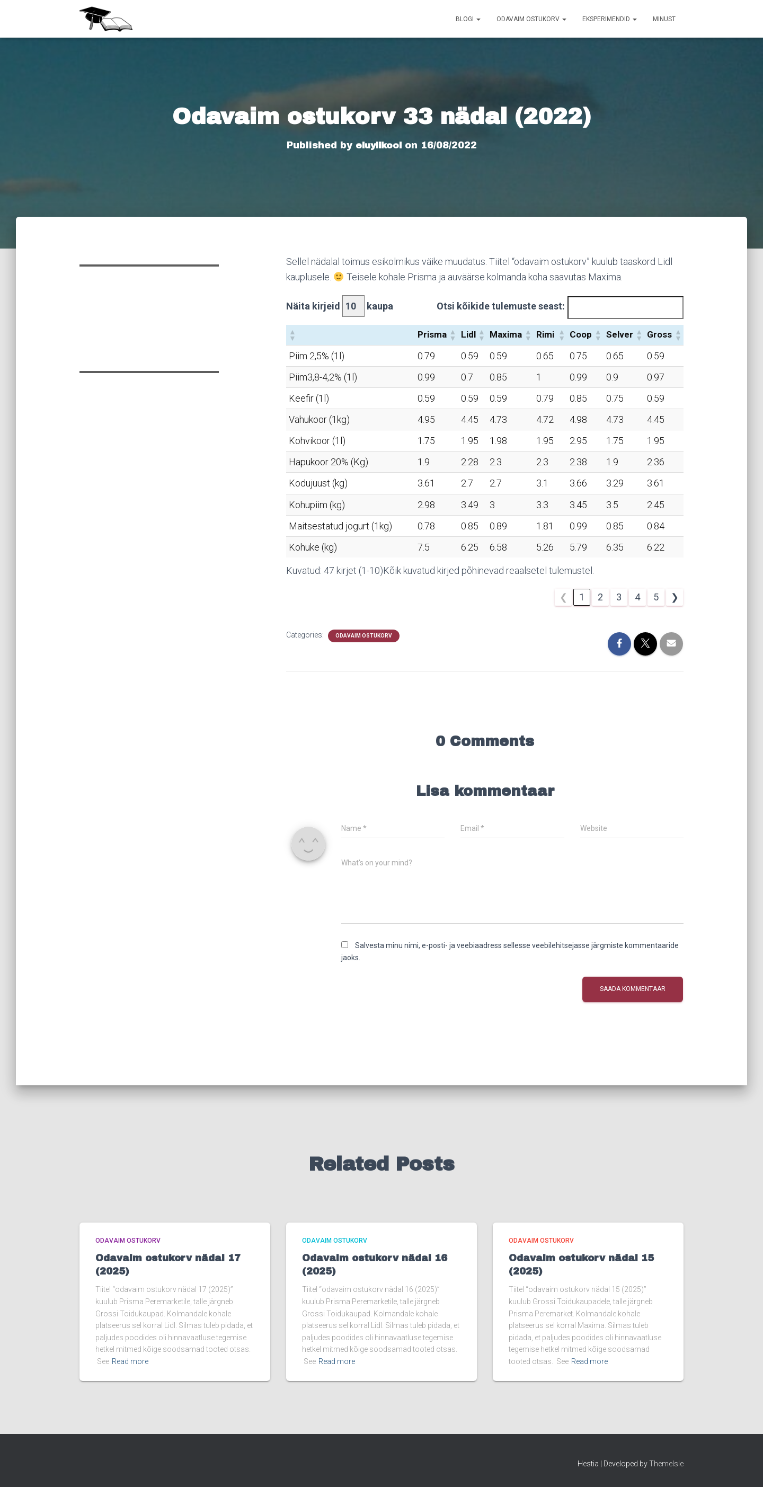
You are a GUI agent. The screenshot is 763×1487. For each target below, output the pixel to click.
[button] (292, 335)
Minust (664, 19)
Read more (130, 1361)
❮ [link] (563, 597)
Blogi (468, 19)
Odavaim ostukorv (531, 19)
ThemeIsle (666, 1463)
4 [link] (637, 597)
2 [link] (600, 597)
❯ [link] (675, 597)
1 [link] (581, 597)
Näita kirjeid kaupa (339, 306)
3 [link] (619, 597)
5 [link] (656, 597)
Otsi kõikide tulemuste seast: (501, 306)
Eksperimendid (609, 19)
